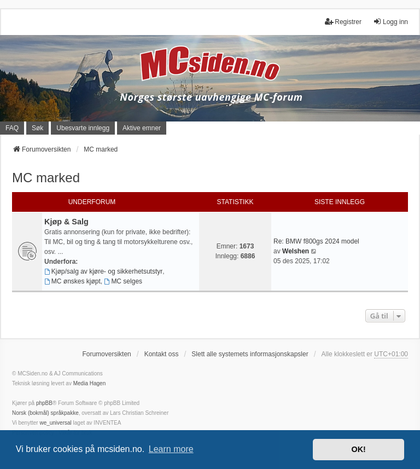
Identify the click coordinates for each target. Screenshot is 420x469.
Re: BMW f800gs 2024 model (316, 241)
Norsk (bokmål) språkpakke (45, 413)
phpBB (44, 403)
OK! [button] (358, 449)
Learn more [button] (171, 449)
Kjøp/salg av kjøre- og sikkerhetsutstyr (103, 271)
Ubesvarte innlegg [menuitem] (82, 128)
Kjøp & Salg (66, 221)
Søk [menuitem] (37, 128)
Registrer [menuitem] (343, 22)
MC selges (123, 281)
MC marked (46, 177)
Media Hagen (89, 383)
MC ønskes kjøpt (72, 281)
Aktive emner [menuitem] (141, 128)
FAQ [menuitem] (12, 128)
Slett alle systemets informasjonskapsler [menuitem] (249, 354)
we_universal (55, 423)
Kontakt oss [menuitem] (161, 354)
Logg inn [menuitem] (390, 22)
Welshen (295, 251)
